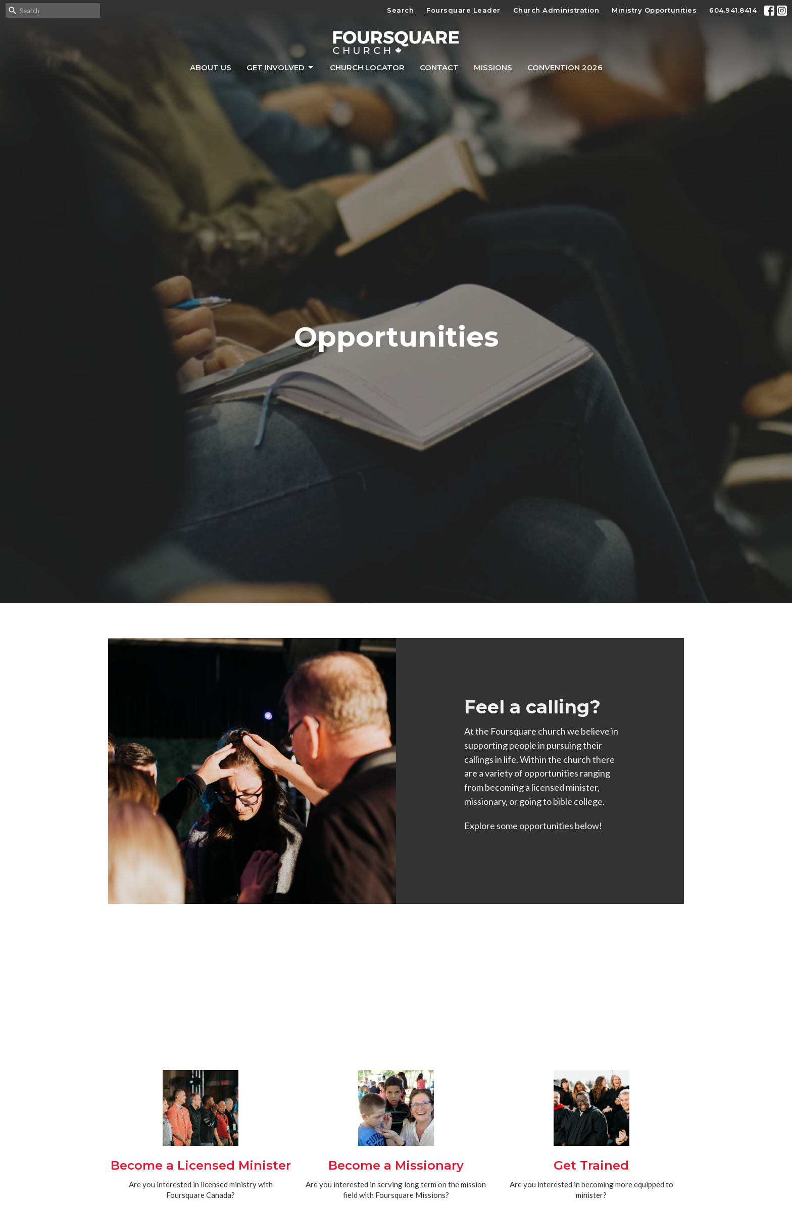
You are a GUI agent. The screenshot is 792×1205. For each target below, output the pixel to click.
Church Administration (556, 10)
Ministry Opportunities (654, 10)
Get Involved (280, 68)
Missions (493, 67)
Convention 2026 (565, 67)
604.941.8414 (733, 10)
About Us (210, 67)
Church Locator (367, 67)
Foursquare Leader (463, 10)
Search (400, 10)
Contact (439, 67)
